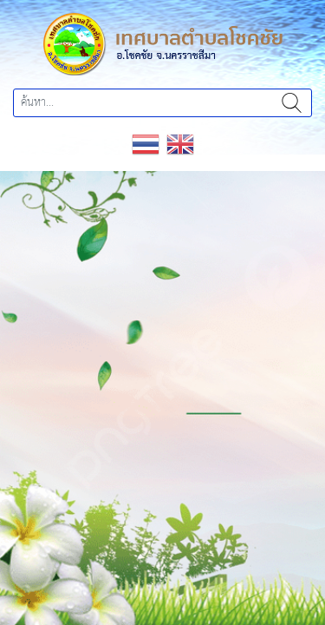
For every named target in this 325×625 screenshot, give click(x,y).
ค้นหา (291, 102)
